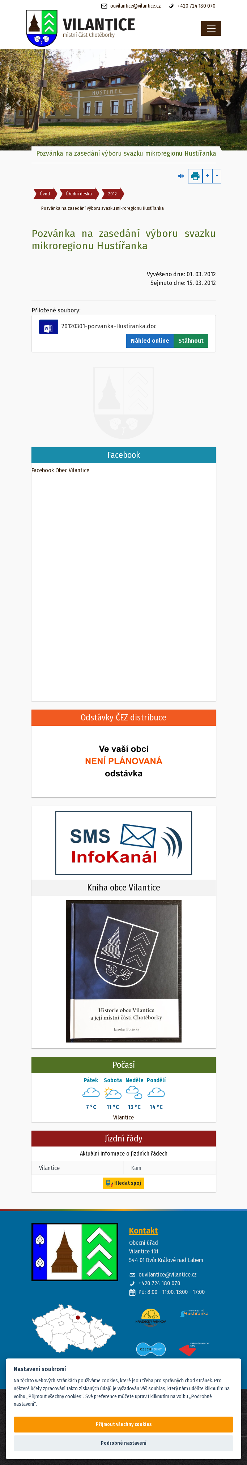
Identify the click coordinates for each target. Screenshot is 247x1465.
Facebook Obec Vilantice (60, 470)
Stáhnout (191, 340)
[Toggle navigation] (211, 28)
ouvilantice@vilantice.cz (131, 6)
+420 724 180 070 (192, 6)
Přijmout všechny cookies (124, 1424)
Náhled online (150, 340)
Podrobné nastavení (123, 1443)
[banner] (99, 28)
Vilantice (123, 1117)
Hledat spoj (123, 1183)
